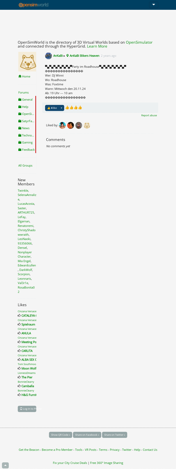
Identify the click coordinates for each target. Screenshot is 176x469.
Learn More (97, 46)
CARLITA (26, 351)
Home (24, 76)
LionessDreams (27, 373)
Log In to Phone (28, 408)
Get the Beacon (29, 450)
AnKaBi (58, 56)
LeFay (22, 217)
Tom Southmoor (27, 364)
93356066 (25, 243)
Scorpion (24, 274)
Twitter (127, 450)
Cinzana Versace (27, 311)
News (23, 128)
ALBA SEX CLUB (31, 360)
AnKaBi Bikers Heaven (82, 56)
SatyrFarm (27, 121)
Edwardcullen (27, 265)
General (25, 99)
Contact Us (150, 450)
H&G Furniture (31, 395)
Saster (22, 208)
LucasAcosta (26, 204)
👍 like (52, 108)
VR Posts (91, 450)
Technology (27, 135)
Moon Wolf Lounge (34, 368)
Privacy (115, 450)
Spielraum (28, 324)
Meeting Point (30, 342)
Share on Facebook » (87, 435)
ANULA (26, 333)
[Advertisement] (88, 24)
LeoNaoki (24, 239)
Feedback (26, 150)
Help (23, 107)
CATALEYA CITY (31, 315)
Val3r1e (23, 283)
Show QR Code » (60, 435)
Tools (79, 450)
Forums (23, 92)
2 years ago (108, 56)
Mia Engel (24, 261)
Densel (22, 248)
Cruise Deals (78, 463)
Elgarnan (23, 221)
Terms (103, 450)
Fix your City (61, 463)
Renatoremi (25, 226)
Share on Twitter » (114, 435)
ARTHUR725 (26, 212)
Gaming (25, 142)
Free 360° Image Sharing (106, 463)
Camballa (27, 386)
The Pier (26, 377)
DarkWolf (25, 270)
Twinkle (23, 190)
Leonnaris (24, 278)
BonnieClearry (26, 381)
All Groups (25, 165)
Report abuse (149, 115)
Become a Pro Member (57, 450)
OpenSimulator (139, 42)
